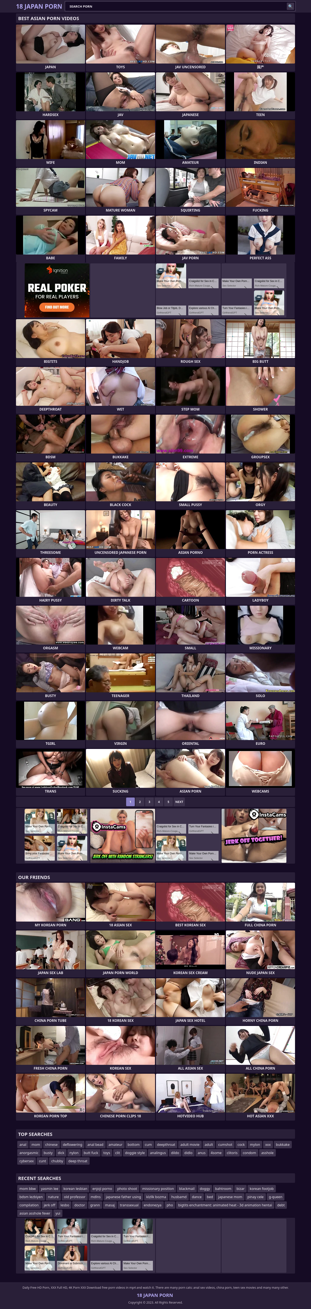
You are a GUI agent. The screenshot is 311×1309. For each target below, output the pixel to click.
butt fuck (91, 1152)
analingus (158, 1152)
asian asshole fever (34, 1213)
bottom (134, 1144)
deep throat (77, 1161)
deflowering (72, 1144)
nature (53, 1196)
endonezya (153, 1205)
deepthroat (166, 1144)
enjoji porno (102, 1188)
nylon (74, 1152)
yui (58, 1213)
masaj (110, 1205)
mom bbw (27, 1188)
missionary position (158, 1188)
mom (36, 1144)
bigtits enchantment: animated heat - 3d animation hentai (225, 1205)
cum (148, 1144)
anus (201, 1152)
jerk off (49, 1205)
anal (22, 1144)
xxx (268, 1144)
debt (281, 1205)
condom (249, 1152)
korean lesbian (75, 1188)
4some (216, 1152)
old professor (75, 1196)
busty (48, 1152)
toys (106, 1152)
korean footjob (262, 1188)
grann (95, 1205)
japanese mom (230, 1196)
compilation (29, 1205)
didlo (188, 1152)
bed (210, 1196)
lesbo (64, 1205)
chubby (57, 1161)
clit (117, 1152)
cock (241, 1144)
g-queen (275, 1196)
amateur (115, 1144)
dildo (175, 1152)
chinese (51, 1144)
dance (197, 1196)
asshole (267, 1152)
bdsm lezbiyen (31, 1196)
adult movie (189, 1144)
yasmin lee (49, 1188)
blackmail (186, 1188)
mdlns (96, 1196)
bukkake (283, 1144)
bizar (240, 1188)
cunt (42, 1161)
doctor (79, 1205)
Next (179, 802)
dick (61, 1152)
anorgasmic (28, 1152)
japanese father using (123, 1196)
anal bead (95, 1144)
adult (209, 1144)
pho (170, 1205)
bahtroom (223, 1188)
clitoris (232, 1152)
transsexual (129, 1205)
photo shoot (127, 1188)
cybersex (26, 1161)
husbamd (179, 1196)
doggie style (135, 1152)
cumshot (225, 1144)
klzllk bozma (156, 1196)
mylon (255, 1144)
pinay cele (256, 1196)
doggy (205, 1188)
